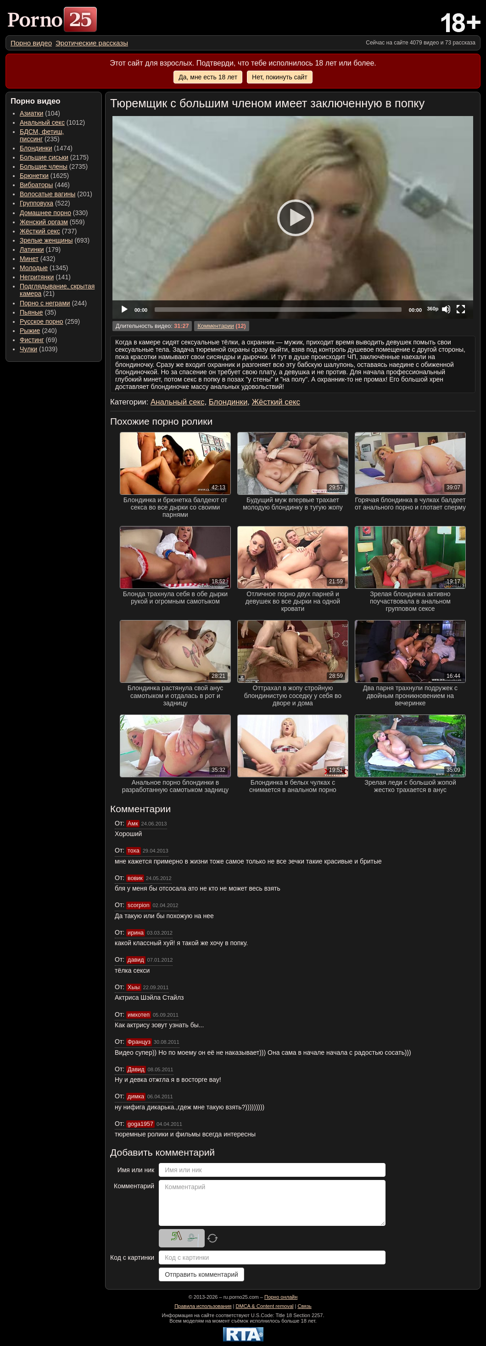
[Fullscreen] (461, 309)
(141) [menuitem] (45, 277)
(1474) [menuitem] (46, 148)
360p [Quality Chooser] (432, 308)
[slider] (278, 309)
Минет (29, 258)
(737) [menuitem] (48, 231)
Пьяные (31, 312)
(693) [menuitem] (54, 240)
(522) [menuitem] (45, 203)
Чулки (28, 349)
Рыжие (30, 330)
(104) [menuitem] (40, 113)
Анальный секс (42, 122)
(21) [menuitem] (57, 289)
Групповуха (36, 203)
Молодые (34, 267)
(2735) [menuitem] (54, 166)
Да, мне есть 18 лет (208, 77)
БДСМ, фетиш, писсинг (42, 135)
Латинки (32, 249)
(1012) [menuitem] (52, 122)
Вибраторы (36, 184)
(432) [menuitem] (38, 258)
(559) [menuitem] (52, 222)
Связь (304, 1306)
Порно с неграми (45, 303)
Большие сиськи (44, 157)
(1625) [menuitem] (44, 175)
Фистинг (32, 339)
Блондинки (36, 148)
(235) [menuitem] (42, 135)
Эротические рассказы (92, 43)
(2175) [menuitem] (54, 157)
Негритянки (37, 277)
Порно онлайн (280, 1297)
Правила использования (202, 1306)
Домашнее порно (45, 212)
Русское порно (41, 321)
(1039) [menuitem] (39, 349)
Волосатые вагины (47, 194)
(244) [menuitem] (53, 303)
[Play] (292, 217)
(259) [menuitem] (50, 321)
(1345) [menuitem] (44, 267)
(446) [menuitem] (45, 184)
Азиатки (31, 113)
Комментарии (215, 326)
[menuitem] (31, 43)
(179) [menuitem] (40, 249)
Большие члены (43, 166)
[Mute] (446, 309)
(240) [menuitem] (38, 330)
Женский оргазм (44, 222)
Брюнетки (34, 175)
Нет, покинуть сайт (279, 77)
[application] (292, 217)
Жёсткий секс (40, 231)
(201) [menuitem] (56, 194)
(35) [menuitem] (38, 312)
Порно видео (31, 43)
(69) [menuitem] (38, 339)
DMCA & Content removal (265, 1306)
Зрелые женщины (46, 240)
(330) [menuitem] (54, 212)
